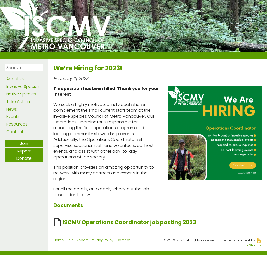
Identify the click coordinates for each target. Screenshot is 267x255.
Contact (14, 132)
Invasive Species (23, 86)
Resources (16, 124)
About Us (15, 79)
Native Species (21, 94)
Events (13, 117)
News (11, 109)
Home (58, 240)
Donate (24, 158)
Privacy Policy (102, 240)
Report (24, 151)
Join (24, 143)
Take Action (18, 102)
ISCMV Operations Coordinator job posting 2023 (129, 222)
